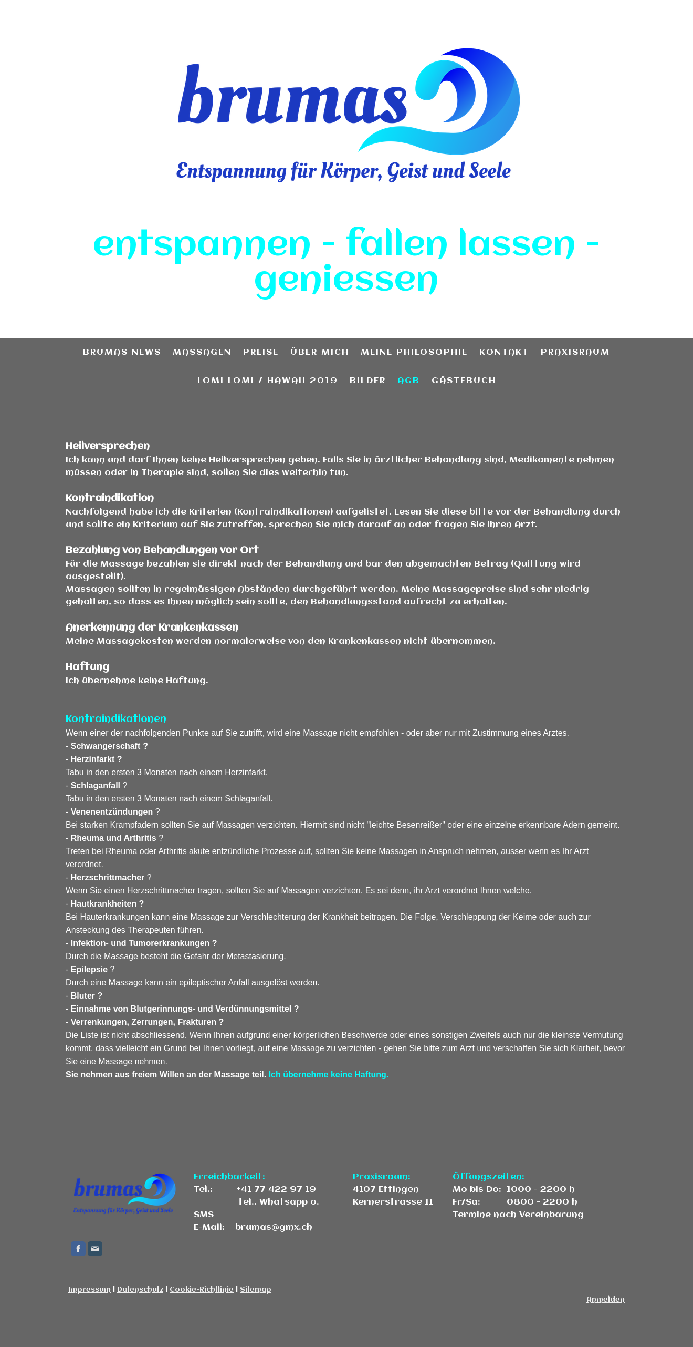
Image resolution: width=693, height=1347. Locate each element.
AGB (408, 380)
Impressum (89, 1289)
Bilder (368, 380)
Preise (261, 352)
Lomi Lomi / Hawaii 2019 (267, 380)
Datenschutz (140, 1289)
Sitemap (255, 1289)
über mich (319, 352)
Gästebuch (464, 380)
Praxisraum (575, 352)
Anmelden (605, 1299)
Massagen (202, 352)
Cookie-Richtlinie (202, 1289)
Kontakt (504, 352)
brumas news (122, 352)
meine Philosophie (414, 352)
